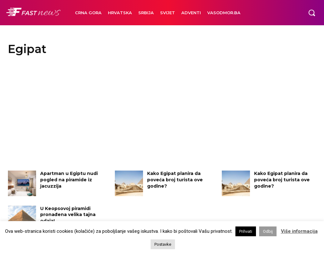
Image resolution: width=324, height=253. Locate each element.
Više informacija (299, 231)
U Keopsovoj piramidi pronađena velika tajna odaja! (68, 215)
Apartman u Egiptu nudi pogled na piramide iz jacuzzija (69, 180)
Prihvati (245, 231)
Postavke (162, 244)
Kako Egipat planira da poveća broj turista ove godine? (175, 180)
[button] (312, 13)
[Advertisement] (162, 113)
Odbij (268, 231)
